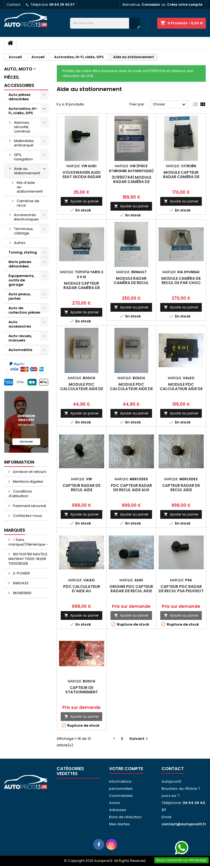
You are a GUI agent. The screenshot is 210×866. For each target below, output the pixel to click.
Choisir (170, 104)
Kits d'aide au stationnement (30, 187)
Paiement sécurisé (29, 505)
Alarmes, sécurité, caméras (22, 127)
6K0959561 (21, 593)
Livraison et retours (29, 471)
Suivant (139, 738)
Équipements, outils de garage (21, 280)
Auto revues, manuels (20, 338)
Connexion (151, 4)
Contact (14, 4)
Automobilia (20, 349)
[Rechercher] (105, 23)
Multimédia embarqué (24, 143)
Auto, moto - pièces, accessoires (20, 77)
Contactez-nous (27, 515)
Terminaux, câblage (23, 231)
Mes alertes (119, 824)
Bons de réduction (125, 817)
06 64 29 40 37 (62, 4)
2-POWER (21, 573)
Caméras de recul (28, 203)
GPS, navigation (23, 157)
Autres (19, 242)
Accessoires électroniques (26, 217)
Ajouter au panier (81, 201)
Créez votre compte (184, 4)
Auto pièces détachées (19, 97)
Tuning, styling (22, 252)
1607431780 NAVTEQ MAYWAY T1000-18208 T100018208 (27, 559)
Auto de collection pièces (24, 310)
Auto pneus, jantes (19, 296)
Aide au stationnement (27, 171)
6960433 (20, 583)
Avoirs (114, 802)
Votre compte (126, 768)
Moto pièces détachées (19, 264)
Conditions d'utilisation (20, 494)
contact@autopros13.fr (184, 824)
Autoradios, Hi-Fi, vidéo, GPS (23, 111)
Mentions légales (27, 481)
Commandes (121, 795)
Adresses (117, 809)
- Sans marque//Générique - (28, 542)
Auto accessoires (19, 324)
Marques (14, 530)
